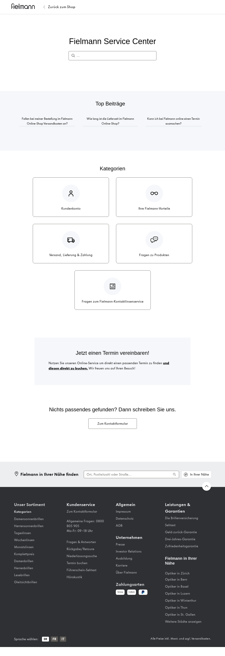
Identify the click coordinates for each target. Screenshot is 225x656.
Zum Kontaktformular (112, 424)
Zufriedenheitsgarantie (181, 546)
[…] (114, 55)
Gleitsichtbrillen (25, 582)
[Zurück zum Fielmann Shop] (61, 7)
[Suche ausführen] (174, 474)
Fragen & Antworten (81, 542)
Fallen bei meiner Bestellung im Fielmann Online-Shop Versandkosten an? (47, 121)
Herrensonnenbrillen (29, 526)
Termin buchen (77, 563)
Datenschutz (125, 519)
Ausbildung (124, 558)
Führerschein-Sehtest (81, 570)
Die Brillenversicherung (181, 518)
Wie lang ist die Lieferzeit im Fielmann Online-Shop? (110, 121)
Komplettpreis (24, 554)
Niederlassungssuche (82, 556)
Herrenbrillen (23, 568)
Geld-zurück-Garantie (181, 532)
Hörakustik (74, 577)
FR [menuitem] (54, 639)
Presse (120, 544)
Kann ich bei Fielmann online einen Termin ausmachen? (173, 121)
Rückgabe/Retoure (80, 549)
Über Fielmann (126, 572)
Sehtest (170, 525)
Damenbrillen (23, 561)
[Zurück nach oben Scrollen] (206, 486)
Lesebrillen (22, 575)
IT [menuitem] (63, 639)
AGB (119, 526)
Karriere (121, 565)
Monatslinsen (24, 547)
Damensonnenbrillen (29, 519)
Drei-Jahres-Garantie (180, 539)
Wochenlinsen (24, 540)
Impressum (123, 511)
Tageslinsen (22, 533)
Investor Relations (129, 551)
